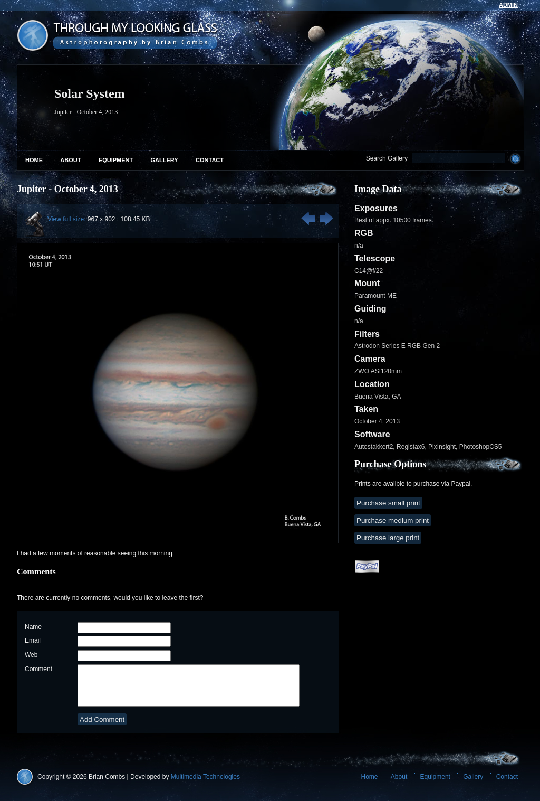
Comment (38, 669)
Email (33, 640)
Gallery (164, 160)
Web (31, 654)
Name (33, 626)
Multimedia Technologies (205, 784)
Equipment (116, 160)
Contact (210, 160)
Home (34, 160)
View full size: (66, 219)
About (70, 160)
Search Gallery (387, 158)
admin (508, 5)
